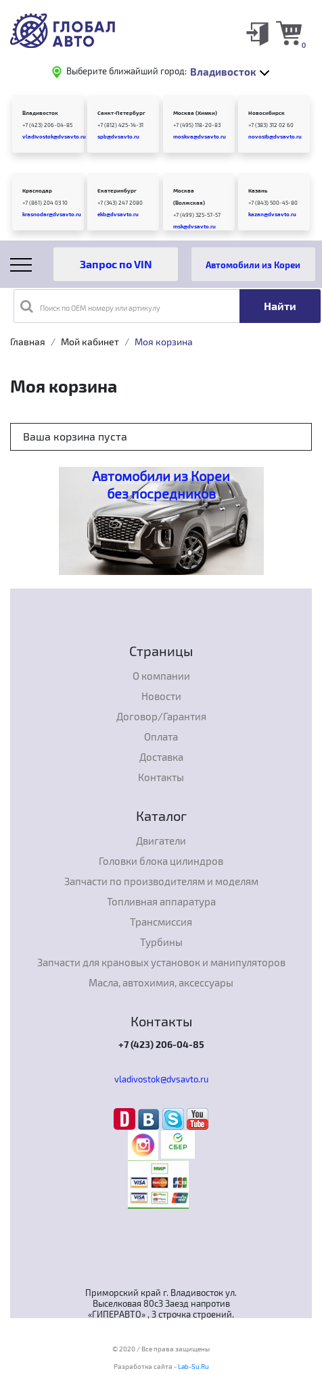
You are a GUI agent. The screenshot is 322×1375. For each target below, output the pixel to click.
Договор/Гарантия (161, 716)
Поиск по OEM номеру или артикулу (90, 306)
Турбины (161, 942)
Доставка (161, 757)
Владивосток (40, 112)
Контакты (161, 777)
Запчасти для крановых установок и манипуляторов (161, 962)
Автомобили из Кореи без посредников (161, 484)
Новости (161, 696)
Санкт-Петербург (121, 112)
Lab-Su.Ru (193, 1366)
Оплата (161, 736)
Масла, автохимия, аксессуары (161, 982)
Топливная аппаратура (161, 901)
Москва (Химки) (195, 112)
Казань (257, 190)
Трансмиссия (161, 922)
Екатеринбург (117, 190)
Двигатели (161, 840)
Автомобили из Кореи (253, 264)
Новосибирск (266, 112)
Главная (27, 341)
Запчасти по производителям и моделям (161, 881)
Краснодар (37, 190)
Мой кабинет (90, 341)
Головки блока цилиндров (161, 861)
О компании (161, 676)
